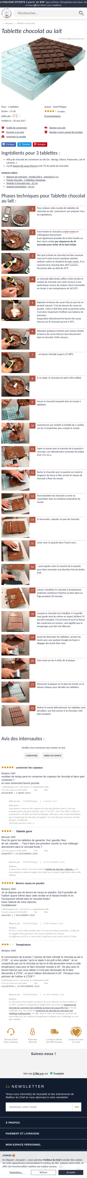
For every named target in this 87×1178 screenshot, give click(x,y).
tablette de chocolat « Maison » (60, 869)
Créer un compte (52, 755)
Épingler (41, 144)
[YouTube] (28, 1062)
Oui (35, 790)
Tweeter (26, 144)
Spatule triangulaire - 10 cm (20, 186)
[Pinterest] (73, 1062)
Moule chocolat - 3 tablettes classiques (25, 180)
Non (46, 790)
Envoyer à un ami (15, 132)
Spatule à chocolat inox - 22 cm (22, 183)
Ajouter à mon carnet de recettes (66, 132)
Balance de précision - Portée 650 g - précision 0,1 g (32, 176)
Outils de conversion (16, 127)
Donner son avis (57, 127)
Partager (10, 144)
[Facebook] (13, 1062)
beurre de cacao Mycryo (25, 165)
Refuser (43, 1172)
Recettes (9, 23)
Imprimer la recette (16, 136)
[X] (58, 1062)
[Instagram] (43, 1062)
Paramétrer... (16, 1172)
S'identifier (31, 755)
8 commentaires (52, 116)
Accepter (70, 1172)
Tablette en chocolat (26, 23)
